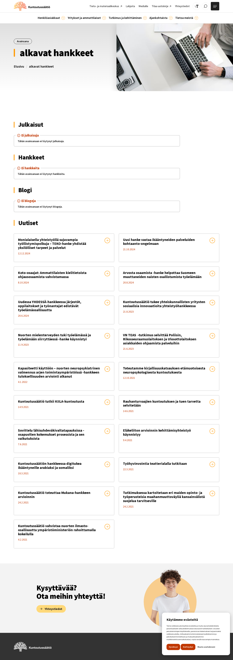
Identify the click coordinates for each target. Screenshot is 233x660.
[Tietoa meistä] (191, 16)
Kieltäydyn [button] (188, 647)
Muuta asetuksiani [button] (206, 647)
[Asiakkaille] (66, 16)
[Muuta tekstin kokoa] (198, 5)
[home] (30, 5)
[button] (55, 16)
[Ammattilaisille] (105, 16)
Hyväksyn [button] (173, 647)
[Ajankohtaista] (142, 16)
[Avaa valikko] (215, 6)
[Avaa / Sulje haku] (206, 5)
